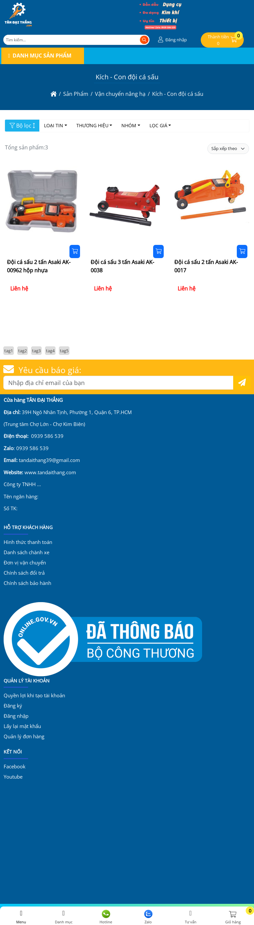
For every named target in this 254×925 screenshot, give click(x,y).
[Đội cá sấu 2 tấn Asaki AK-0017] (210, 201)
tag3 (36, 351)
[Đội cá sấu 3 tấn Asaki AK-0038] (127, 201)
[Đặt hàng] (74, 251)
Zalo (148, 917)
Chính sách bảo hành (27, 583)
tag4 (50, 351)
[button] (171, 39)
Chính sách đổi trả (24, 572)
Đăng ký (13, 705)
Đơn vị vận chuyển (25, 562)
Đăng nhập (16, 716)
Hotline (106, 917)
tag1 (8, 351)
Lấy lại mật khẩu (22, 726)
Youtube (13, 776)
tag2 (22, 351)
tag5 (64, 351)
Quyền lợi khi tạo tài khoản (34, 695)
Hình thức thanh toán (28, 542)
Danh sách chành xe (26, 552)
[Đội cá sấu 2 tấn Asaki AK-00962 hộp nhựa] (43, 201)
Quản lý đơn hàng (24, 736)
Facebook (14, 766)
